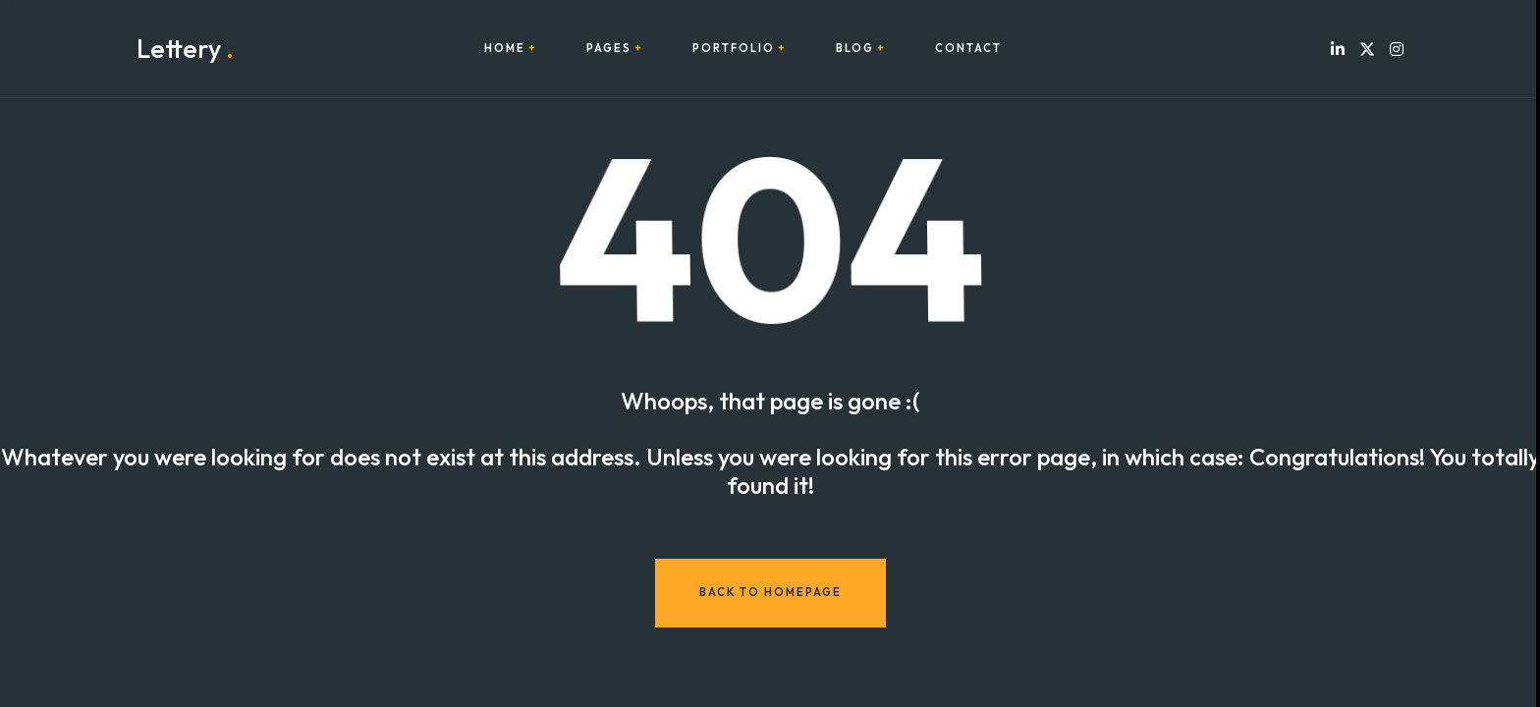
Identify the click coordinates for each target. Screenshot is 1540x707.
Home (504, 48)
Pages (609, 48)
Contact (968, 48)
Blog (855, 48)
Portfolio (733, 48)
